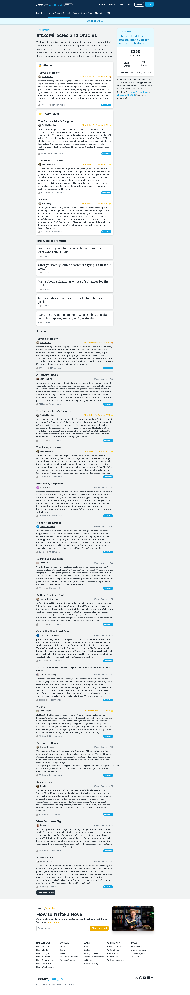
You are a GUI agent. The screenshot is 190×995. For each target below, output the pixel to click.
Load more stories (46, 892)
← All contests (43, 30)
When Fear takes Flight (49, 821)
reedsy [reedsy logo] (49, 4)
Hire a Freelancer (44, 946)
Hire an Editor (42, 950)
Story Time (45, 563)
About (63, 946)
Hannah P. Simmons (49, 599)
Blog (86, 946)
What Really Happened (49, 483)
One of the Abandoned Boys (52, 631)
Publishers (135, 957)
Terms (44, 984)
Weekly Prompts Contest (59, 13)
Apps (68, 5)
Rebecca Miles (46, 825)
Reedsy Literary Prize (82, 13)
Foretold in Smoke (49, 72)
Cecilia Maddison (49, 125)
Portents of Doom (47, 743)
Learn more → (54, 922)
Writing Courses (91, 953)
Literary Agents (138, 953)
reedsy (49, 978)
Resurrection (44, 782)
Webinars (88, 960)
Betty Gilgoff (47, 203)
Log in (149, 4)
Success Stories (67, 960)
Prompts (100, 4)
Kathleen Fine (46, 379)
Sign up (139, 4)
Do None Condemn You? (50, 595)
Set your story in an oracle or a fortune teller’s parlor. (70, 300)
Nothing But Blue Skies (49, 558)
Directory (40, 13)
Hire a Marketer (43, 957)
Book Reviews (137, 946)
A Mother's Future (47, 374)
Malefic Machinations (48, 522)
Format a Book (113, 957)
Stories (111, 4)
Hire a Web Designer (45, 967)
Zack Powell (45, 487)
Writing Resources (115, 960)
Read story (106, 105)
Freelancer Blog (91, 963)
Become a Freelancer (69, 957)
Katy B (43, 786)
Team (62, 950)
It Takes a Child (45, 857)
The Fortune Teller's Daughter (56, 121)
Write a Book (113, 950)
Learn (120, 4)
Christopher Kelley (48, 674)
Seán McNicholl (48, 164)
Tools (128, 4)
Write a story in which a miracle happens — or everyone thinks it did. (70, 250)
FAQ (109, 13)
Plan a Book (112, 953)
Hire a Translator (43, 963)
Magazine (99, 13)
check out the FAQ (126, 95)
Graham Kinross (47, 747)
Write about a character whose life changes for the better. (73, 283)
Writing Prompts (138, 950)
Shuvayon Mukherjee (49, 635)
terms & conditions (139, 92)
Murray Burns (46, 861)
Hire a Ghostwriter (44, 960)
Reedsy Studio (114, 946)
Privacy (52, 984)
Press (62, 953)
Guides (87, 950)
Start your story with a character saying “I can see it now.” (74, 266)
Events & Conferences (94, 957)
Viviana (42, 199)
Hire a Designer (43, 953)
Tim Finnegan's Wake (50, 160)
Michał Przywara (47, 527)
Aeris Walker (47, 77)
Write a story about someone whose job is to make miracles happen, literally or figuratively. (72, 316)
